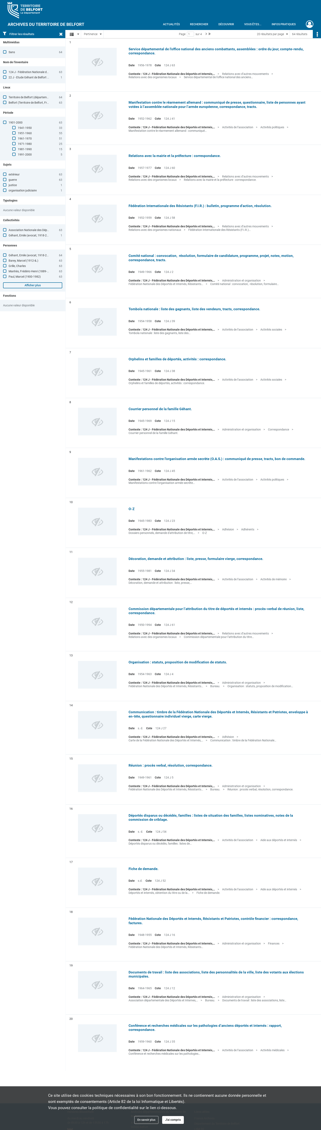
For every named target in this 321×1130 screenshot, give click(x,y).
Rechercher (199, 24)
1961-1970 (25, 138)
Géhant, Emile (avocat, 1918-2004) (31, 235)
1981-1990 (25, 149)
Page (182, 34)
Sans (12, 52)
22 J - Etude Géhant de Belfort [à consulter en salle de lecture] (47, 77)
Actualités (171, 24)
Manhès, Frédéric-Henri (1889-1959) (31, 271)
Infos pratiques (284, 24)
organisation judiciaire (23, 190)
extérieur (14, 174)
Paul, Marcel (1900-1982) (25, 276)
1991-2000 (25, 154)
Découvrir (226, 24)
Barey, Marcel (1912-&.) (23, 260)
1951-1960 (25, 133)
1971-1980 (25, 143)
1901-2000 (16, 122)
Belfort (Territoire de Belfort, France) (31, 102)
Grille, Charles (17, 266)
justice (13, 185)
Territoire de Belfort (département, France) (35, 97)
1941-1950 (25, 127)
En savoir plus (146, 1119)
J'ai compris (173, 1119)
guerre (13, 179)
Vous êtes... (252, 24)
